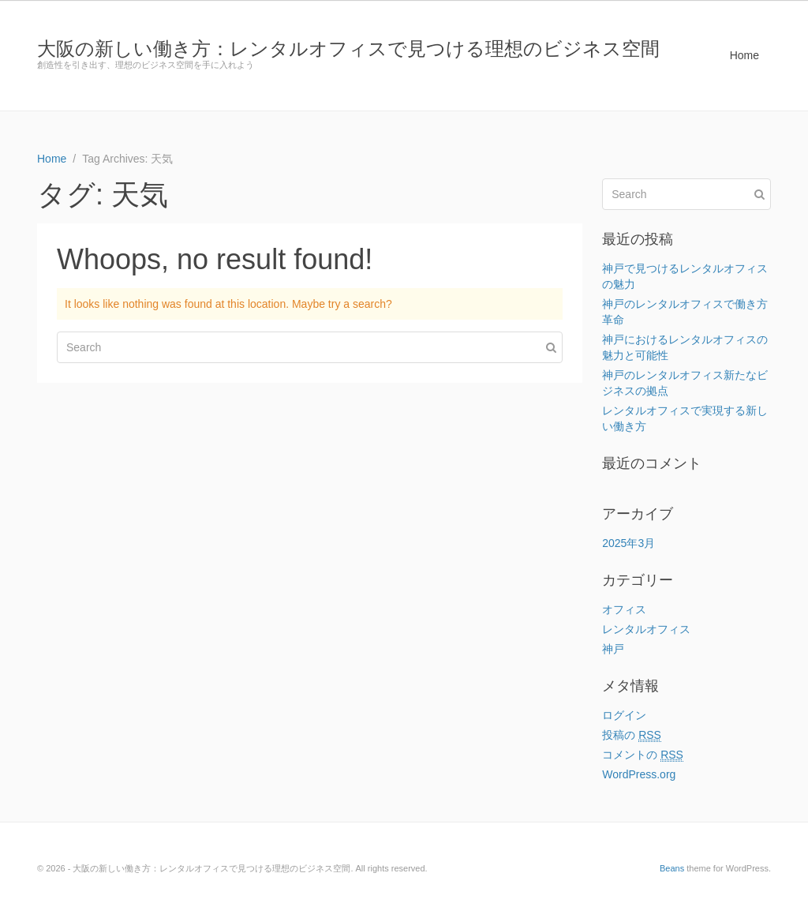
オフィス (624, 609)
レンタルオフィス (646, 629)
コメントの (642, 755)
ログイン (624, 715)
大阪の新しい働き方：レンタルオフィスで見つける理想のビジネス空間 (348, 48)
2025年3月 (628, 543)
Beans (672, 868)
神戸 (613, 649)
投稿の (631, 735)
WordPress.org (638, 774)
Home (744, 55)
